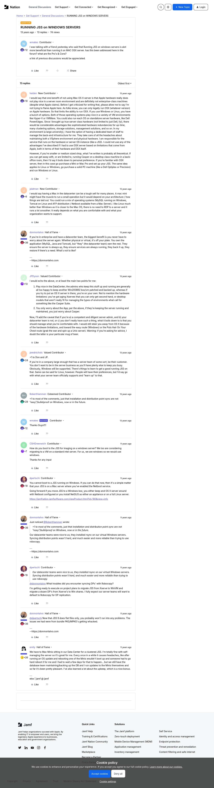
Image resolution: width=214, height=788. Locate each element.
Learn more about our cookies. (166, 766)
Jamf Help (87, 731)
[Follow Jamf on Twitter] (19, 747)
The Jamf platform (124, 731)
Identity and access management (177, 736)
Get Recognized (108, 7)
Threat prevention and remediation (177, 746)
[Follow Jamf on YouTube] (32, 748)
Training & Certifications (95, 736)
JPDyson (34, 276)
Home (19, 15)
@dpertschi (36, 618)
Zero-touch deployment (127, 736)
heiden (33, 93)
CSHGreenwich (38, 443)
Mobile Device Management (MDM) (133, 741)
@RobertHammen (52, 522)
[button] (182, 7)
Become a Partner (91, 757)
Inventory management (127, 752)
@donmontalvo (38, 583)
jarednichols (36, 352)
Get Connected (84, 7)
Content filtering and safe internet (177, 752)
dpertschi (35, 478)
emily (32, 647)
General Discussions (40, 7)
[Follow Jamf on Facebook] (45, 747)
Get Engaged (129, 7)
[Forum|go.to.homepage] (12, 7)
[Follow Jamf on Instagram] (38, 747)
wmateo (34, 42)
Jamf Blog (87, 746)
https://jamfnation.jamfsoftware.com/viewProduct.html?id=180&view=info (69, 499)
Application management (128, 746)
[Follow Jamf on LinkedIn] (26, 747)
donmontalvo (36, 232)
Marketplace (88, 752)
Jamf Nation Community (95, 741)
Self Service (165, 731)
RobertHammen (38, 394)
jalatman (34, 188)
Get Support (63, 7)
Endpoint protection (169, 741)
